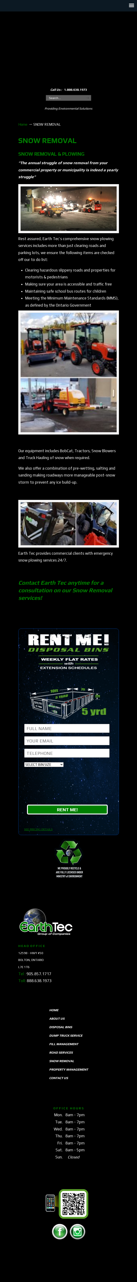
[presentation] (69, 786)
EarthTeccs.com (68, 46)
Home (22, 124)
